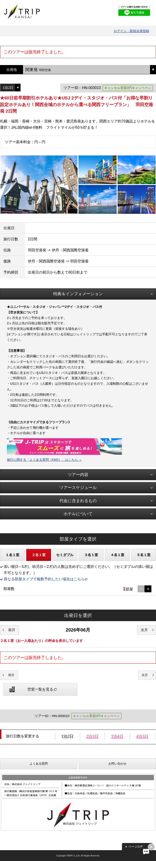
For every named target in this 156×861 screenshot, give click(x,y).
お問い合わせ (117, 763)
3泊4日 (117, 736)
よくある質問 (39, 763)
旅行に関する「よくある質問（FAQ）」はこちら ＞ (44, 460)
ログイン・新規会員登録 (131, 31)
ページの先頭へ (138, 846)
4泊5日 (142, 736)
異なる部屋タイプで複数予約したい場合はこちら (44, 579)
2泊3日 (92, 736)
